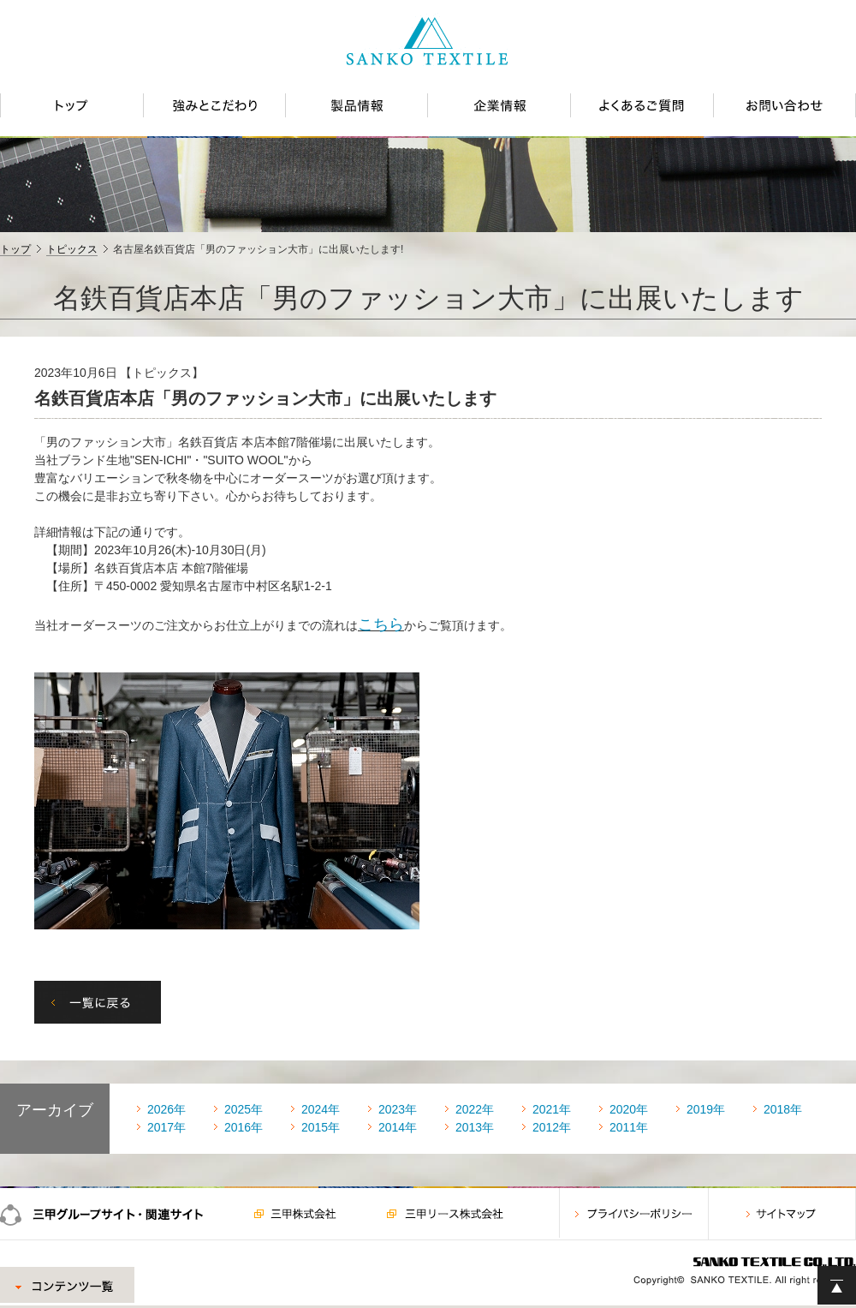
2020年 (628, 1109)
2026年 (166, 1109)
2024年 (320, 1109)
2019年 (706, 1109)
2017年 (166, 1127)
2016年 (243, 1127)
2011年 (628, 1127)
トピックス (72, 249)
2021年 (551, 1109)
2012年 (551, 1127)
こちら (381, 624)
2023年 (397, 1109)
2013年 (474, 1127)
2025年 (243, 1109)
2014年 (397, 1127)
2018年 (783, 1109)
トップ (15, 249)
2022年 (474, 1109)
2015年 (320, 1127)
